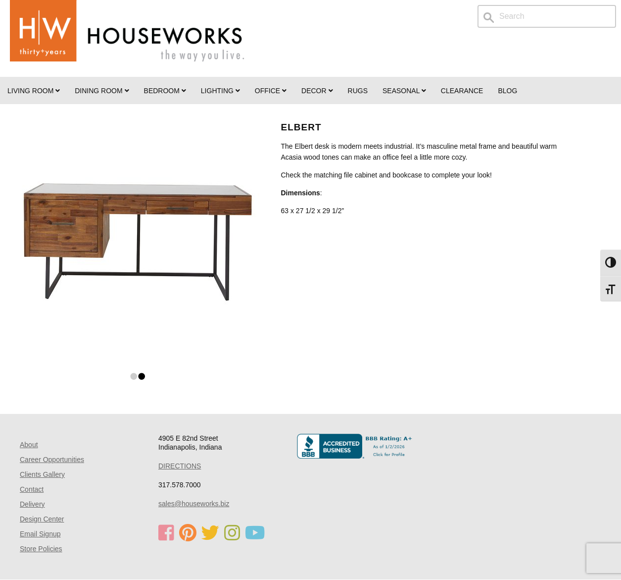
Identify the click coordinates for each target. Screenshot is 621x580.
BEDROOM (165, 91)
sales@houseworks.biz (193, 504)
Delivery (32, 504)
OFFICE (271, 91)
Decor (317, 91)
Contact (32, 489)
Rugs (358, 91)
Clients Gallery (42, 474)
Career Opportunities (52, 460)
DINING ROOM (102, 91)
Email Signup (40, 534)
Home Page (127, 38)
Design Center (42, 519)
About (29, 445)
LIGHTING (220, 91)
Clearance (462, 91)
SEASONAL (404, 91)
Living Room (33, 91)
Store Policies (41, 549)
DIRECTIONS (179, 466)
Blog (507, 91)
